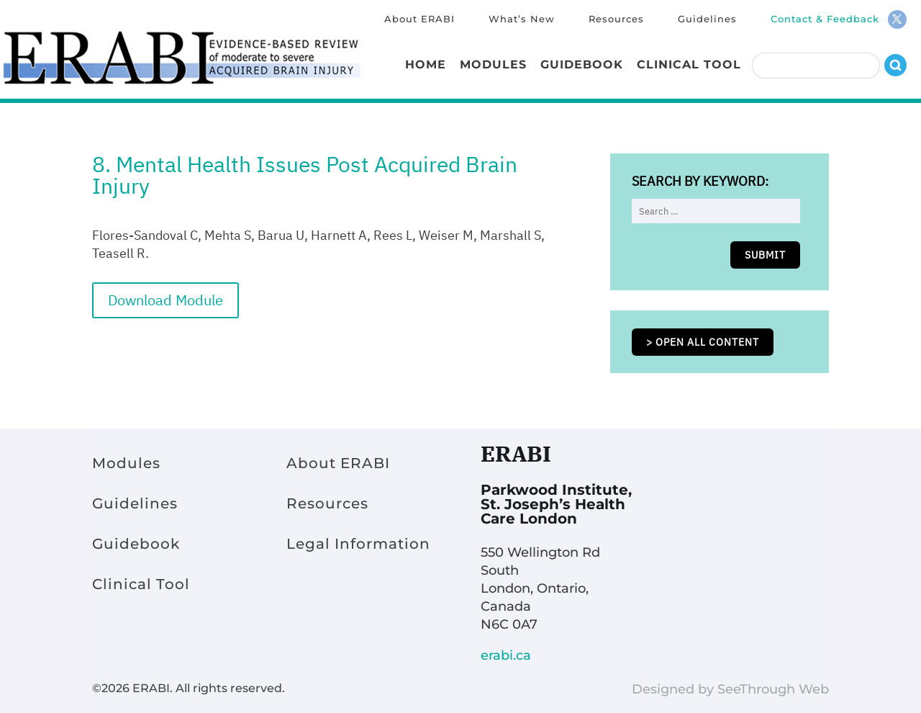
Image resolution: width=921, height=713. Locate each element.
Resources (616, 19)
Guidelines (707, 19)
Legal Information (358, 543)
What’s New (522, 19)
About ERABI (419, 19)
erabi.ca (506, 655)
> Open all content (702, 342)
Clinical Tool (689, 65)
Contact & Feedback (825, 19)
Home (425, 65)
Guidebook (581, 65)
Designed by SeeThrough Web (730, 689)
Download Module (165, 300)
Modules (493, 65)
